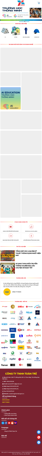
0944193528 (5, 400)
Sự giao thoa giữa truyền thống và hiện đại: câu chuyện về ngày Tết (26, 266)
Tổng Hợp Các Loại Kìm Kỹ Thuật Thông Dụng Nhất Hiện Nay (28, 253)
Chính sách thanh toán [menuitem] (10, 415)
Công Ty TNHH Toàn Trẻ (10, 431)
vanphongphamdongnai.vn (16, 393)
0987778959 (5, 402)
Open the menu (2, 2)
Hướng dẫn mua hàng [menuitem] (10, 413)
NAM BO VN (30, 451)
